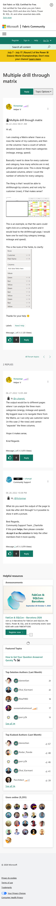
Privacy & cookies (9, 878)
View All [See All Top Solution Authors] (10, 723)
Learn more (35, 58)
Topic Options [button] (42, 91)
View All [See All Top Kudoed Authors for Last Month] (10, 786)
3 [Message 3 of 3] (15, 450)
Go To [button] (46, 40)
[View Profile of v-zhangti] (27, 478)
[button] (26, 92)
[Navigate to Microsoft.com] (10, 26)
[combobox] (31, 47)
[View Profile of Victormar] (18, 105)
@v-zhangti (19, 398)
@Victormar (20, 498)
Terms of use (7, 882)
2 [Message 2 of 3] (15, 546)
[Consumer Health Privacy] (28, 897)
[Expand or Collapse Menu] (4, 34)
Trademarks (6, 887)
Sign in (26, 40)
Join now (7, 17)
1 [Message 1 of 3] (15, 332)
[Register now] (16, 632)
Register (15, 40)
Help (36, 40)
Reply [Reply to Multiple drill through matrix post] (26, 339)
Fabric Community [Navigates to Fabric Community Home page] (33, 26)
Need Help (19, 325)
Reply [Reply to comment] (26, 458)
